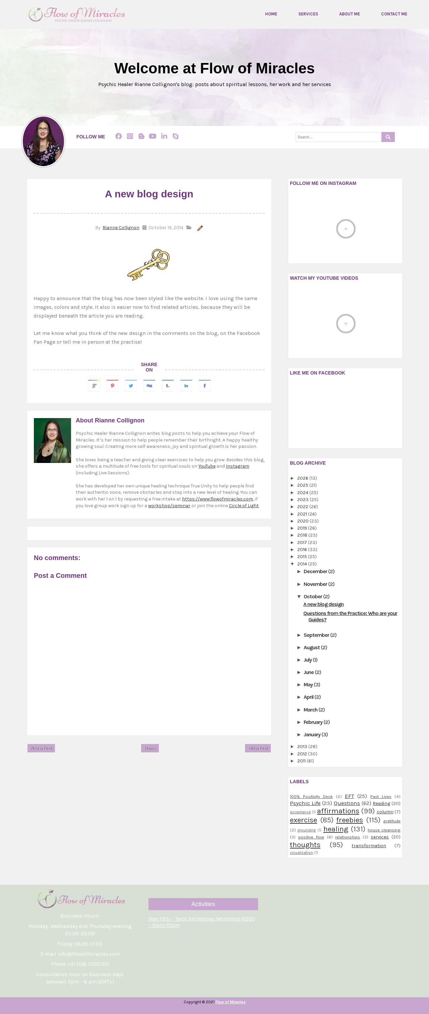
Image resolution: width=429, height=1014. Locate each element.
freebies (349, 819)
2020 (303, 521)
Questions (347, 803)
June (309, 672)
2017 (302, 542)
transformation (369, 846)
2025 (303, 485)
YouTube (207, 466)
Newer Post (41, 748)
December (316, 571)
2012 (302, 754)
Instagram (237, 466)
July (308, 660)
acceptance (300, 812)
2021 (302, 514)
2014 (302, 564)
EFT (349, 796)
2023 (303, 499)
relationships (347, 836)
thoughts (305, 844)
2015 (302, 556)
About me (349, 14)
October (313, 596)
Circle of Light (244, 506)
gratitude (392, 820)
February (313, 722)
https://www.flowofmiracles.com (217, 499)
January (312, 734)
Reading (381, 803)
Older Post (257, 748)
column (385, 812)
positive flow (311, 836)
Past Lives (380, 796)
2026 (303, 478)
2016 (302, 549)
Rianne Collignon (121, 228)
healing (335, 828)
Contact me (394, 14)
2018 (302, 535)
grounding (307, 830)
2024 (303, 492)
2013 (302, 746)
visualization (301, 853)
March (311, 709)
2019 (302, 528)
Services (308, 14)
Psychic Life (305, 803)
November (316, 584)
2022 (303, 507)
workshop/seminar (169, 506)
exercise (303, 819)
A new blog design (323, 604)
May (309, 684)
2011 (302, 761)
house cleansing (384, 829)
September (317, 635)
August (312, 647)
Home (271, 14)
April (309, 697)
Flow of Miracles (231, 1002)
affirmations (338, 810)
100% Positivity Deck (311, 796)
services (380, 837)
